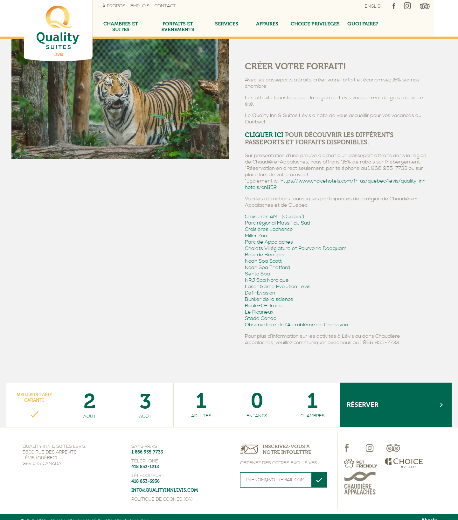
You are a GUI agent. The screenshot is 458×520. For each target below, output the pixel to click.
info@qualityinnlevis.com (164, 490)
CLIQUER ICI (264, 135)
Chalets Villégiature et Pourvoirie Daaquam (296, 248)
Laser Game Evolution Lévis (277, 286)
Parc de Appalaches (269, 242)
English (374, 6)
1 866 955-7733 (147, 452)
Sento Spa (257, 274)
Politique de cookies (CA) (162, 499)
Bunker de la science (269, 299)
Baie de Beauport (266, 255)
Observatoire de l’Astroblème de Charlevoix (297, 325)
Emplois (139, 6)
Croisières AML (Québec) (274, 216)
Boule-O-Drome (264, 305)
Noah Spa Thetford (267, 267)
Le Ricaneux (259, 312)
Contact (165, 6)
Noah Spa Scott (263, 261)
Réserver (362, 404)
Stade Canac (260, 318)
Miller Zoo (256, 235)
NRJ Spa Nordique (267, 280)
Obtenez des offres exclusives (278, 463)
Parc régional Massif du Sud (277, 223)
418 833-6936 (145, 481)
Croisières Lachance (269, 229)
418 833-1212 (145, 466)
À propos (113, 6)
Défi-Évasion (260, 293)
